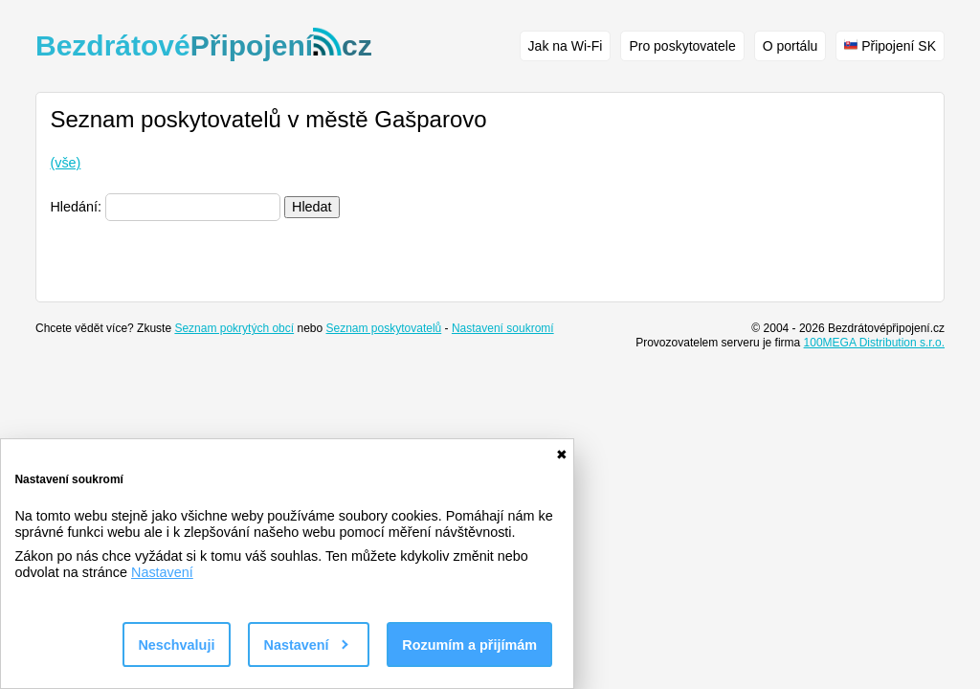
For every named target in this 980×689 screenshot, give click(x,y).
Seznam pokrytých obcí (234, 328)
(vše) (65, 162)
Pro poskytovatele (682, 46)
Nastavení (162, 572)
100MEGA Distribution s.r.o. (874, 342)
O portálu (790, 46)
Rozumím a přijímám (469, 645)
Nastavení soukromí (503, 328)
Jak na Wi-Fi (565, 46)
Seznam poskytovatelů (384, 328)
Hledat (312, 206)
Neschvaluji (176, 645)
